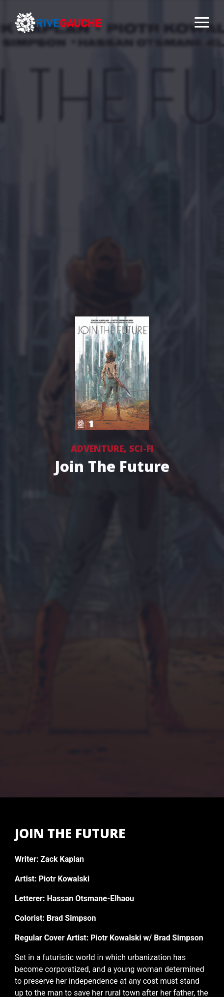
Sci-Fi (141, 448)
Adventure (97, 448)
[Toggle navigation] (197, 22)
